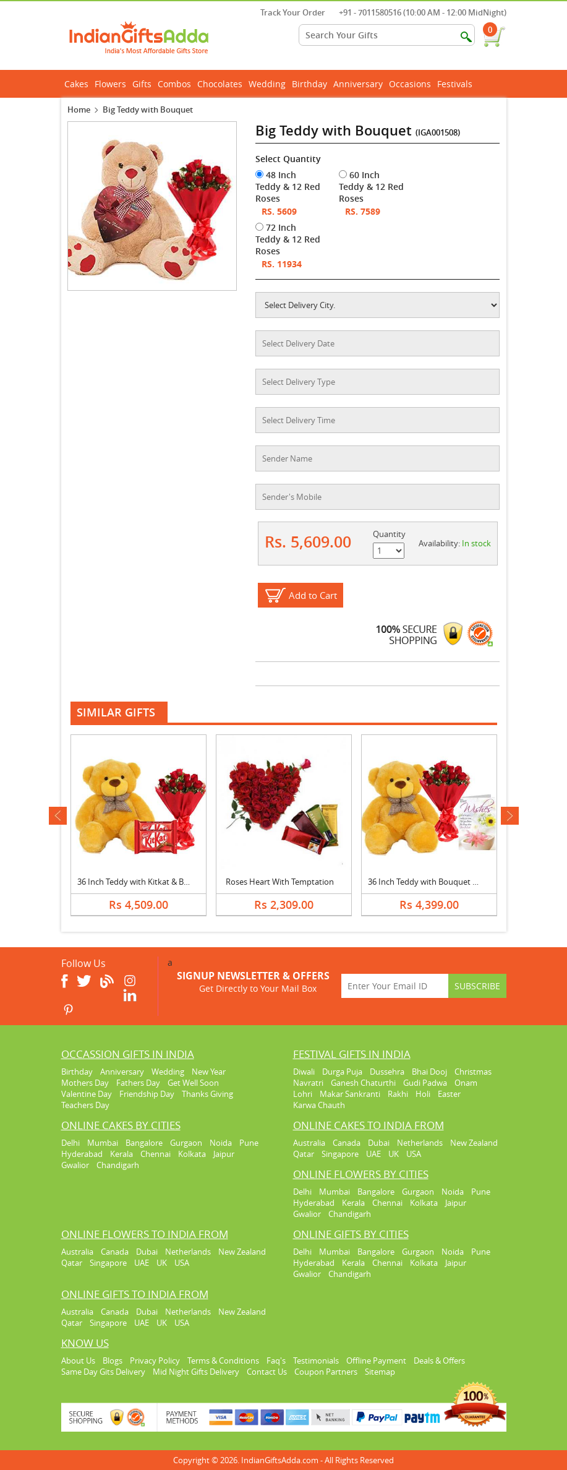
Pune (248, 1142)
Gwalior (75, 1165)
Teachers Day (85, 1105)
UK (393, 1153)
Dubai (379, 1142)
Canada (346, 1142)
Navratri (308, 1082)
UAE (373, 1153)
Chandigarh (117, 1165)
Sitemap (380, 1371)
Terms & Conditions (223, 1360)
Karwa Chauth (319, 1105)
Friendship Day (146, 1093)
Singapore (340, 1153)
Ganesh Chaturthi (363, 1082)
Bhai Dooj (429, 1071)
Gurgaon (186, 1142)
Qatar (303, 1153)
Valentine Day (86, 1093)
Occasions (411, 84)
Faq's (276, 1360)
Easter (449, 1093)
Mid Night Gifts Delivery (196, 1371)
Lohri (302, 1093)
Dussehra (387, 1071)
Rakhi (398, 1093)
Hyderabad (82, 1153)
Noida (221, 1142)
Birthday (311, 84)
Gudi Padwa (425, 1082)
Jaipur (223, 1153)
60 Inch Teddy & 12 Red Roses (371, 186)
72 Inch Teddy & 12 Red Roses (287, 239)
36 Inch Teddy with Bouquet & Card (432, 881)
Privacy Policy (155, 1360)
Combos (174, 84)
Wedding (269, 84)
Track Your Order (286, 12)
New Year (209, 1071)
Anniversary (359, 84)
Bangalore (144, 1142)
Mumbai (102, 1142)
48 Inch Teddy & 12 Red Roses (287, 186)
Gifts (143, 84)
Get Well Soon (193, 1082)
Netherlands (420, 1142)
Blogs (112, 1360)
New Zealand (474, 1142)
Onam (465, 1082)
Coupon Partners (325, 1371)
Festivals (456, 84)
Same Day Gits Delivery (103, 1371)
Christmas (473, 1071)
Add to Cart (313, 595)
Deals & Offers (439, 1360)
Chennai (155, 1153)
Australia (309, 1142)
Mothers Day (85, 1082)
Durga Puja (342, 1071)
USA (413, 1153)
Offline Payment (376, 1360)
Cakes (78, 84)
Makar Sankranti (350, 1093)
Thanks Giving (207, 1093)
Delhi (70, 1142)
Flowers (112, 84)
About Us (78, 1360)
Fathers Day (138, 1082)
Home (78, 109)
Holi (423, 1093)
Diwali (304, 1071)
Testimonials (316, 1360)
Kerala (121, 1153)
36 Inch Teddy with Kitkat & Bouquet (144, 881)
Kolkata (192, 1153)
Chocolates (219, 84)
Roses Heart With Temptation (280, 881)
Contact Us (267, 1371)
